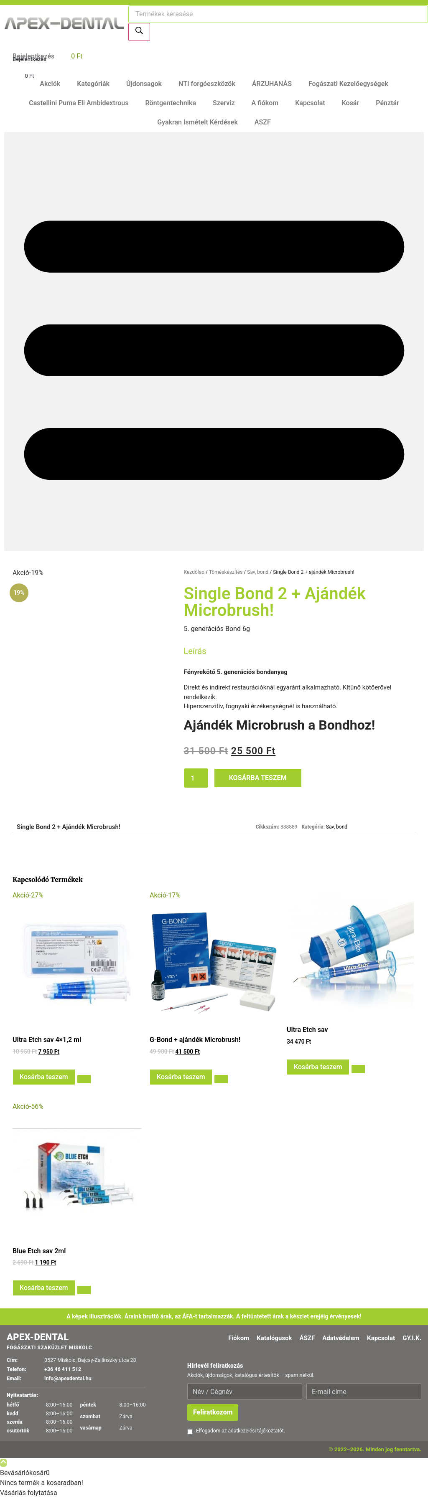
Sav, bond (257, 572)
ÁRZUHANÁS (272, 84)
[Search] (139, 32)
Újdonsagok (144, 84)
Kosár (350, 103)
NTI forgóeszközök (206, 84)
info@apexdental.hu (68, 1378)
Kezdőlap (194, 572)
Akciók (50, 84)
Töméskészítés (225, 572)
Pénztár (387, 103)
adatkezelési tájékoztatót (256, 1431)
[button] (214, 341)
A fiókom (265, 103)
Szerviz (224, 103)
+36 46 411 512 (62, 1369)
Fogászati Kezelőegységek (348, 84)
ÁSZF (307, 1338)
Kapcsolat (310, 103)
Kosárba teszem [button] (44, 1077)
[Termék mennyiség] (196, 778)
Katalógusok (274, 1338)
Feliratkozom (212, 1412)
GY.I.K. (412, 1338)
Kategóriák (93, 84)
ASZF (263, 122)
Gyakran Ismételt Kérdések (197, 122)
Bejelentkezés (29, 59)
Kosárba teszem (258, 778)
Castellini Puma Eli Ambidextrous (78, 103)
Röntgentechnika (170, 103)
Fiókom (238, 1338)
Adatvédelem (340, 1338)
